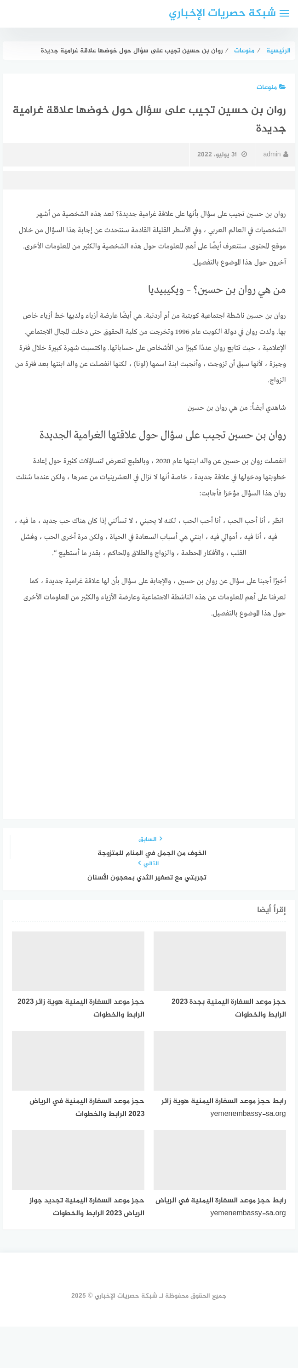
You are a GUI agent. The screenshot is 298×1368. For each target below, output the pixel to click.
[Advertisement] (149, 697)
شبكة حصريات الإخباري (222, 14)
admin (275, 154)
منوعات (271, 87)
